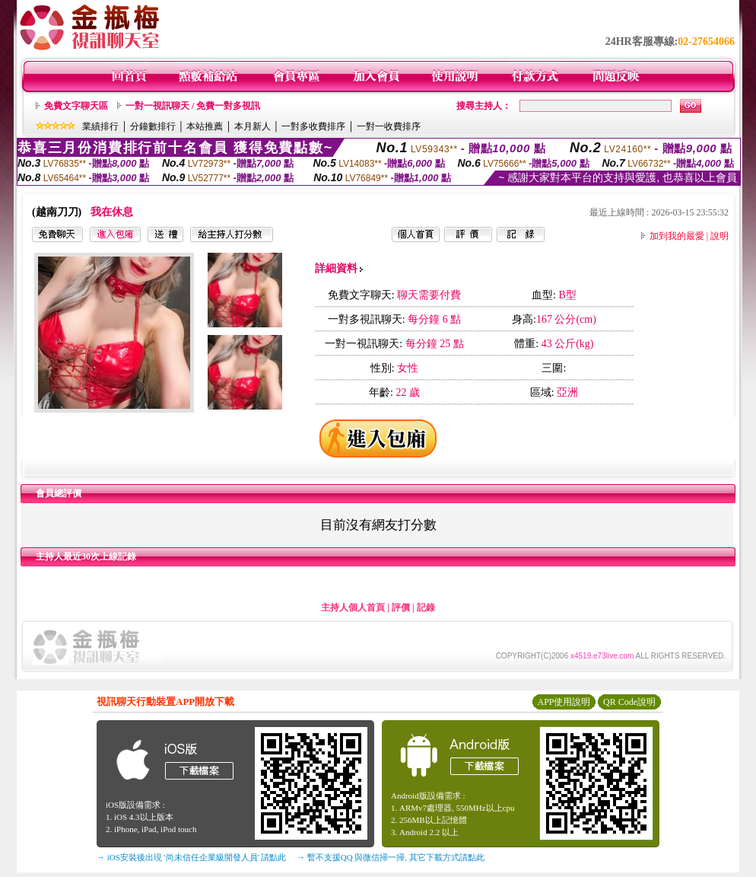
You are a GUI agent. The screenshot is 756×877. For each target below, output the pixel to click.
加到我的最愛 (677, 236)
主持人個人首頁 (353, 607)
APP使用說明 (563, 702)
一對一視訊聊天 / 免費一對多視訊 (192, 105)
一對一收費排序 (389, 126)
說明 (719, 236)
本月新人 (252, 126)
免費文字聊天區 (76, 105)
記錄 (426, 607)
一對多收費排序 (313, 126)
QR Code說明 (629, 702)
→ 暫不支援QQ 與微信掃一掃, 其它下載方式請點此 (390, 857)
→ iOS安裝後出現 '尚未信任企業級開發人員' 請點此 (191, 857)
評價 (401, 607)
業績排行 (100, 126)
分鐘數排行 (153, 126)
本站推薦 (204, 126)
